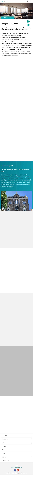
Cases (4, 471)
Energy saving (7, 17)
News (3, 478)
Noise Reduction (21, 17)
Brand (3, 475)
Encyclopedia (5, 486)
